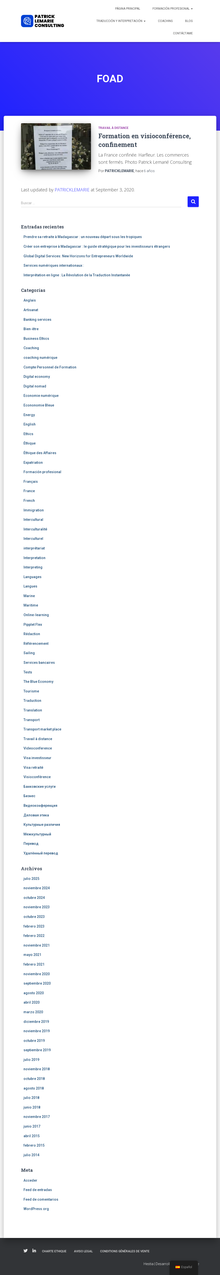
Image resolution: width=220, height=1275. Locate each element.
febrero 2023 (33, 926)
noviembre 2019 (36, 1031)
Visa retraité (33, 767)
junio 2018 (31, 1107)
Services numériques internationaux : (53, 265)
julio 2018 (31, 1098)
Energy (29, 415)
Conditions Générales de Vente (125, 1251)
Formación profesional (173, 8)
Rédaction (31, 634)
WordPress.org (36, 1209)
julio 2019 (31, 1060)
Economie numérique (41, 396)
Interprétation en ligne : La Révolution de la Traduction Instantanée (76, 275)
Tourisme (31, 691)
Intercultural (33, 520)
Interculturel (33, 539)
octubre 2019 (34, 1041)
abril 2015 (31, 1136)
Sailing (29, 653)
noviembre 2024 (36, 888)
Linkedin (34, 1251)
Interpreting (33, 567)
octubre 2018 (34, 1079)
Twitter (25, 1251)
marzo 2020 (33, 1012)
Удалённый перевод (40, 853)
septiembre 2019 (37, 1050)
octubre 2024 (34, 898)
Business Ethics (36, 339)
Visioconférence (37, 777)
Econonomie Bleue (38, 405)
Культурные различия (41, 825)
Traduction (32, 701)
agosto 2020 (33, 993)
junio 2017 (31, 1126)
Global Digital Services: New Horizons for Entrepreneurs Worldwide (78, 256)
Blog (189, 21)
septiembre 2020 (37, 983)
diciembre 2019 (36, 1022)
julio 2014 (31, 1155)
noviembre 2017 (36, 1117)
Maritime (30, 605)
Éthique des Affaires (39, 453)
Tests (27, 672)
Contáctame (183, 33)
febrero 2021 (33, 964)
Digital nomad (34, 386)
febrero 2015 (33, 1145)
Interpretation (34, 558)
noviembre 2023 (36, 907)
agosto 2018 (33, 1088)
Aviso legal (83, 1251)
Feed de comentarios (40, 1199)
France (29, 491)
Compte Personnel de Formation (49, 367)
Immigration (33, 510)
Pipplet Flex (32, 625)
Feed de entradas (37, 1190)
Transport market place (42, 729)
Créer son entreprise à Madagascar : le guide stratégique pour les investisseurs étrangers (96, 246)
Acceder (30, 1180)
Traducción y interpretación (121, 21)
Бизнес (29, 796)
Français (30, 482)
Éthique (29, 443)
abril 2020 (31, 1002)
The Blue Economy (38, 682)
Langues (30, 586)
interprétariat (34, 548)
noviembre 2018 (36, 1069)
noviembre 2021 (36, 945)
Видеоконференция (40, 806)
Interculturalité (35, 529)
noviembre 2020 (36, 974)
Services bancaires (39, 663)
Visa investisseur (37, 758)
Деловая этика (36, 815)
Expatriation (33, 463)
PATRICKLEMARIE (72, 190)
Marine (29, 596)
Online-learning (36, 615)
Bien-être (31, 329)
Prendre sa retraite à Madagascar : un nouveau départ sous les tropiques (82, 237)
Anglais (29, 300)
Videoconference (37, 748)
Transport (31, 720)
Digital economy (36, 377)
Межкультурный (37, 834)
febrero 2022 (33, 936)
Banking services (37, 320)
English (29, 424)
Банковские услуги (39, 787)
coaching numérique (40, 358)
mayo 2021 (32, 955)
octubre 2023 (34, 917)
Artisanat (30, 310)
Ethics (28, 434)
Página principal (127, 8)
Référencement (35, 644)
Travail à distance (113, 128)
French (29, 501)
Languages (32, 577)
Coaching (165, 21)
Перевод (31, 844)
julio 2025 (31, 879)
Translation (32, 710)
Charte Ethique (54, 1251)
